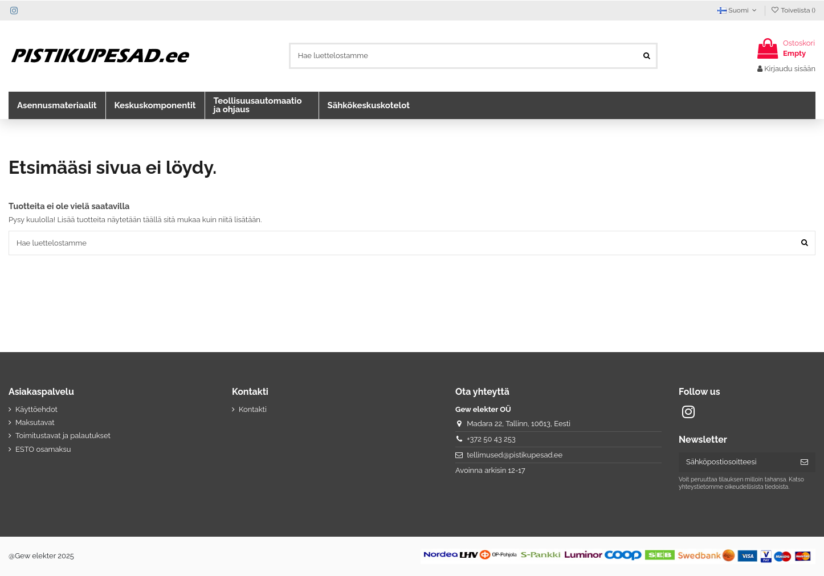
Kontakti (253, 409)
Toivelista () (792, 10)
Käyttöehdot (36, 409)
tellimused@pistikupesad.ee (514, 455)
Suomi (738, 10)
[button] (57, 105)
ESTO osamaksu (43, 449)
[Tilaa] (804, 462)
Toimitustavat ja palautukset (63, 435)
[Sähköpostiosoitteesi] (736, 462)
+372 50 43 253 (491, 439)
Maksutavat (35, 422)
